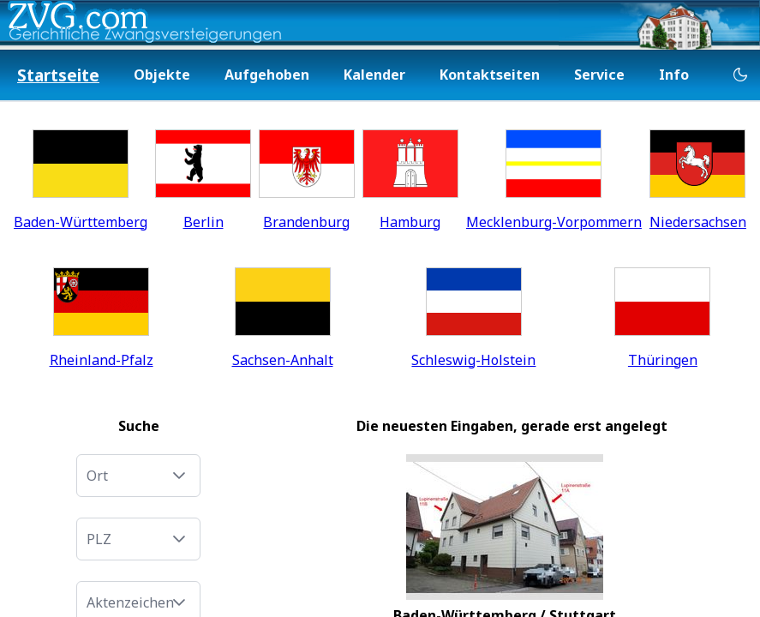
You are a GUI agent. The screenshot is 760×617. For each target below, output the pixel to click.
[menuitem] (58, 76)
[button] (179, 475)
